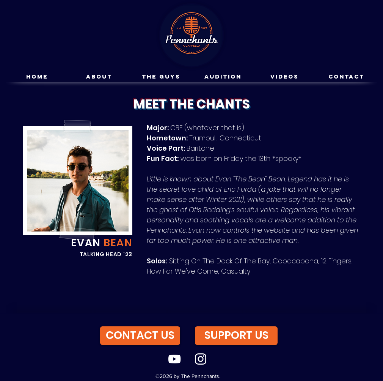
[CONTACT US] (140, 335)
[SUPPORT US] (236, 335)
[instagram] (200, 359)
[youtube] (174, 359)
